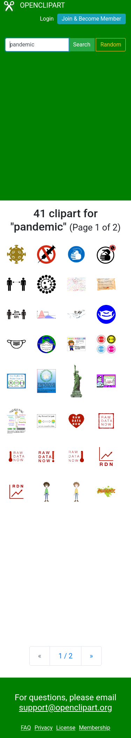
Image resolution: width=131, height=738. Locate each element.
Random (110, 44)
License (65, 728)
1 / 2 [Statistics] (65, 656)
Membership (94, 728)
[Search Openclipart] (37, 44)
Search (81, 44)
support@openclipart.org (65, 708)
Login (46, 18)
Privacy (44, 728)
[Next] (91, 656)
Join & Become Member (91, 18)
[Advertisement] (65, 125)
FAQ (26, 728)
